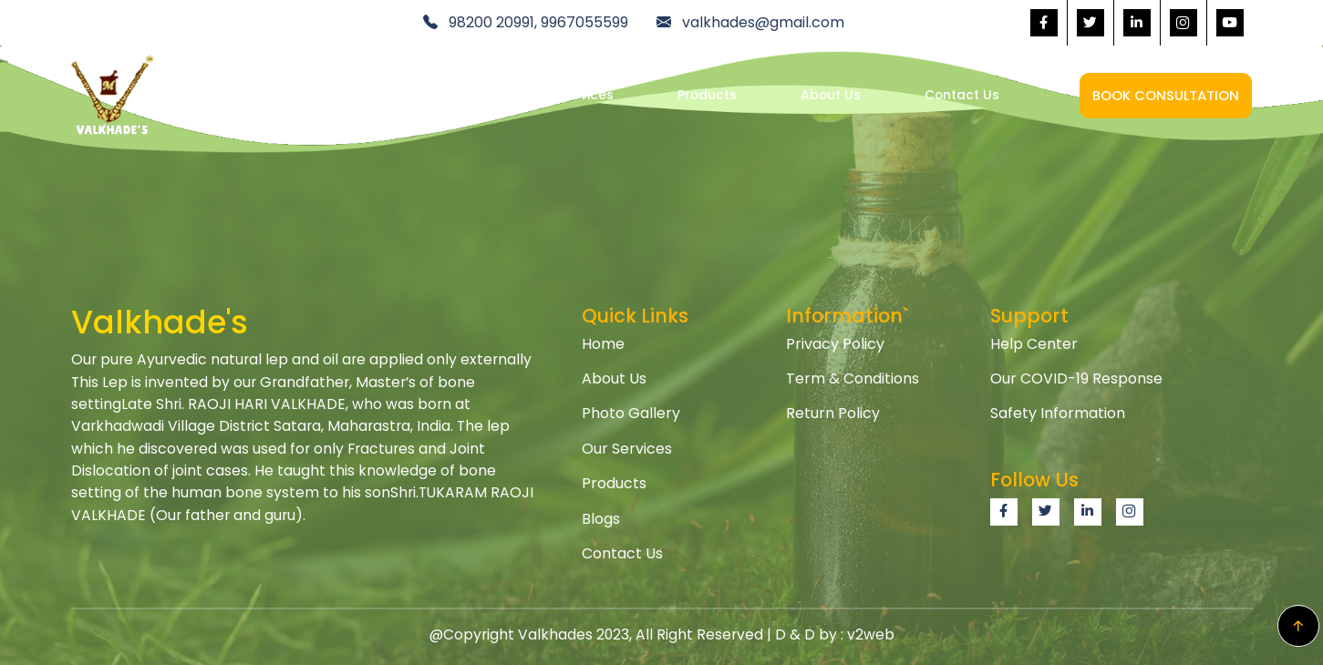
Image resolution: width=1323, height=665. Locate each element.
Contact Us (962, 95)
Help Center (1034, 343)
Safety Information (1057, 413)
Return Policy (833, 413)
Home (448, 95)
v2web (870, 634)
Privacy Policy (835, 343)
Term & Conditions (852, 378)
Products (707, 95)
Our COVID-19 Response (1076, 378)
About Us (831, 95)
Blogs (601, 518)
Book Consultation (1165, 96)
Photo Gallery (631, 413)
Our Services (572, 95)
